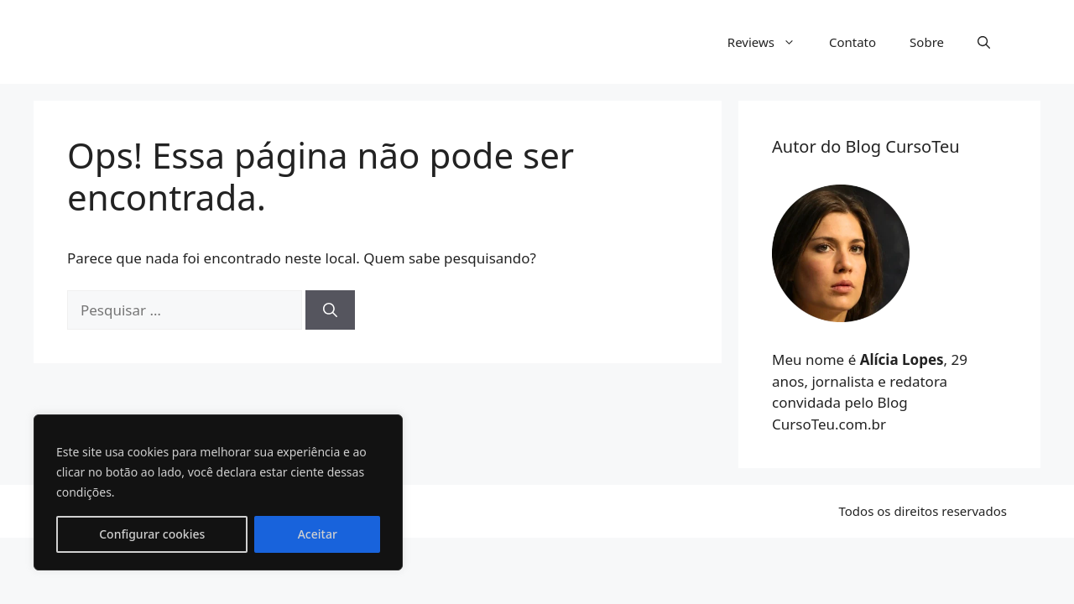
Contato (852, 42)
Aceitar (317, 534)
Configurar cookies (152, 534)
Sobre (927, 42)
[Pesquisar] (330, 310)
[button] (984, 42)
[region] (218, 492)
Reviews (769, 42)
